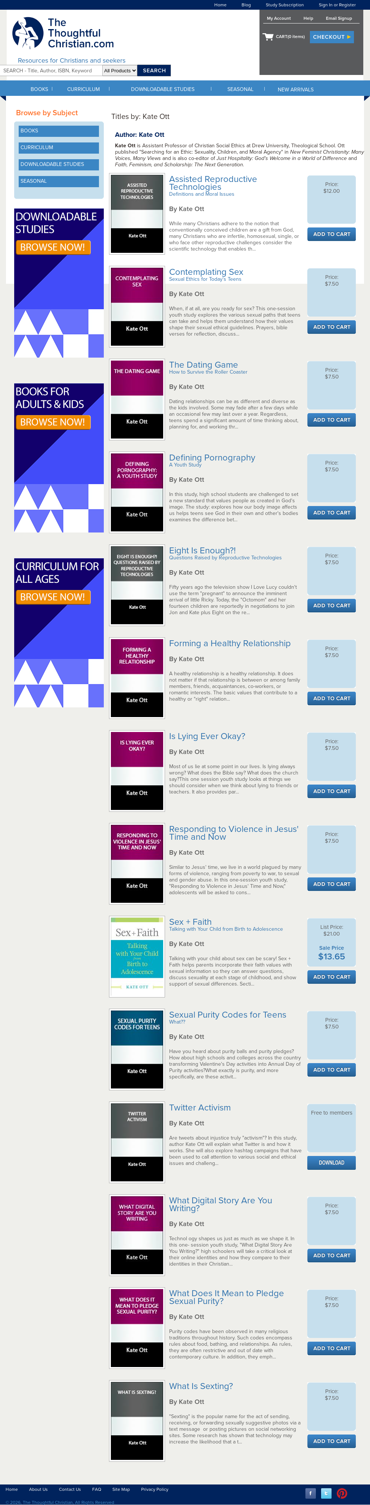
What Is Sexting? (202, 1386)
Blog (246, 4)
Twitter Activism (201, 1107)
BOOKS (39, 89)
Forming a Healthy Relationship (231, 643)
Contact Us (70, 1489)
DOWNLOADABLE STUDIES (163, 89)
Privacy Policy (154, 1489)
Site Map (121, 1489)
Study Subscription (285, 4)
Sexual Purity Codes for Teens (229, 1014)
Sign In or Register (337, 4)
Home (220, 4)
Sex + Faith (191, 922)
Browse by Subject (47, 113)
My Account (279, 18)
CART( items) (290, 36)
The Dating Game (204, 364)
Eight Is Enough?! (203, 550)
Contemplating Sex (207, 272)
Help (308, 18)
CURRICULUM (83, 89)
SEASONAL (240, 89)
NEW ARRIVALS (296, 90)
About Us (38, 1489)
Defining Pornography (213, 457)
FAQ (96, 1489)
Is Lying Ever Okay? (208, 736)
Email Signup (339, 18)
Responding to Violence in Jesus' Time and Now (234, 833)
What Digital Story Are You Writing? (220, 1204)
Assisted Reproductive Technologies (213, 183)
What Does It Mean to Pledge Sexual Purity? (226, 1297)
